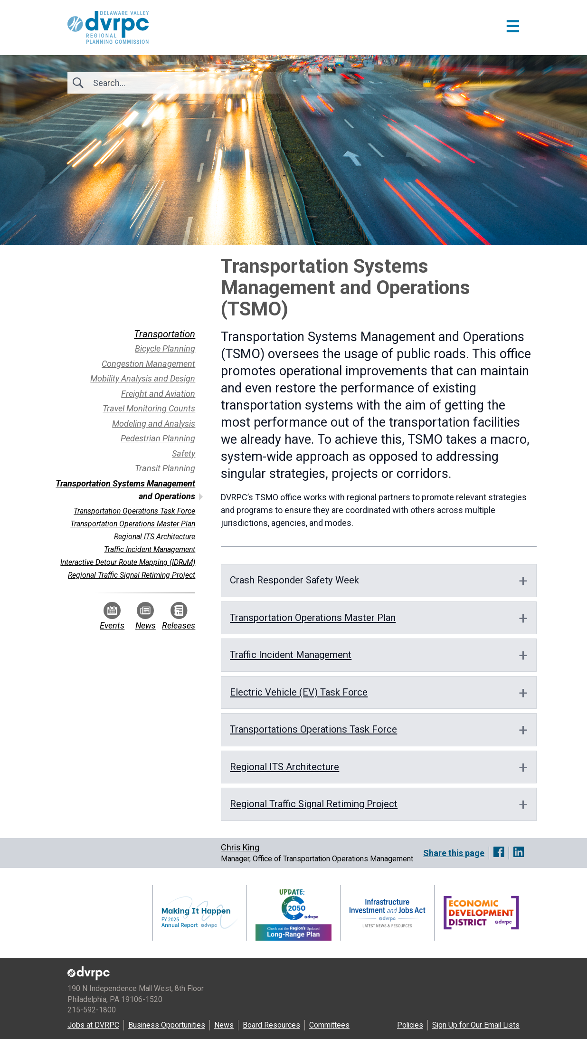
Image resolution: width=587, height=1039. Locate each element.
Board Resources (271, 1024)
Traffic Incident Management (290, 654)
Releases (178, 616)
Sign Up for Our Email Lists (476, 1024)
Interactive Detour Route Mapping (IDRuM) (127, 562)
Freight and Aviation (158, 394)
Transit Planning (165, 468)
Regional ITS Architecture (284, 766)
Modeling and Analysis (153, 424)
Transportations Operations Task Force (313, 729)
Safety (183, 453)
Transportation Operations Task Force (134, 510)
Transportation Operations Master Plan (313, 617)
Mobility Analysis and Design (142, 378)
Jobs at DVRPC (93, 1024)
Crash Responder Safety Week (294, 580)
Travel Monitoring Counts (149, 408)
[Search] (144, 83)
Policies (410, 1024)
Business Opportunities (166, 1024)
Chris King (240, 847)
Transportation (164, 334)
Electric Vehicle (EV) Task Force (299, 692)
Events (112, 616)
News (145, 616)
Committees (329, 1024)
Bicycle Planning (165, 348)
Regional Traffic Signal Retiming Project (314, 804)
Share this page (453, 853)
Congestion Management (148, 364)
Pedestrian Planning (158, 438)
